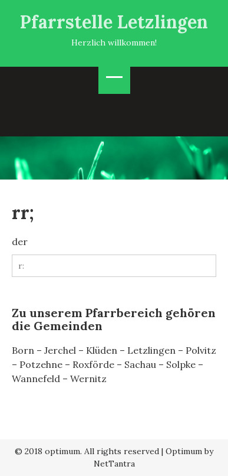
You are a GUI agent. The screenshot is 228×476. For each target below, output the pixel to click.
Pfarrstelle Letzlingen (114, 22)
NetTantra (114, 463)
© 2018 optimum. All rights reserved (87, 451)
